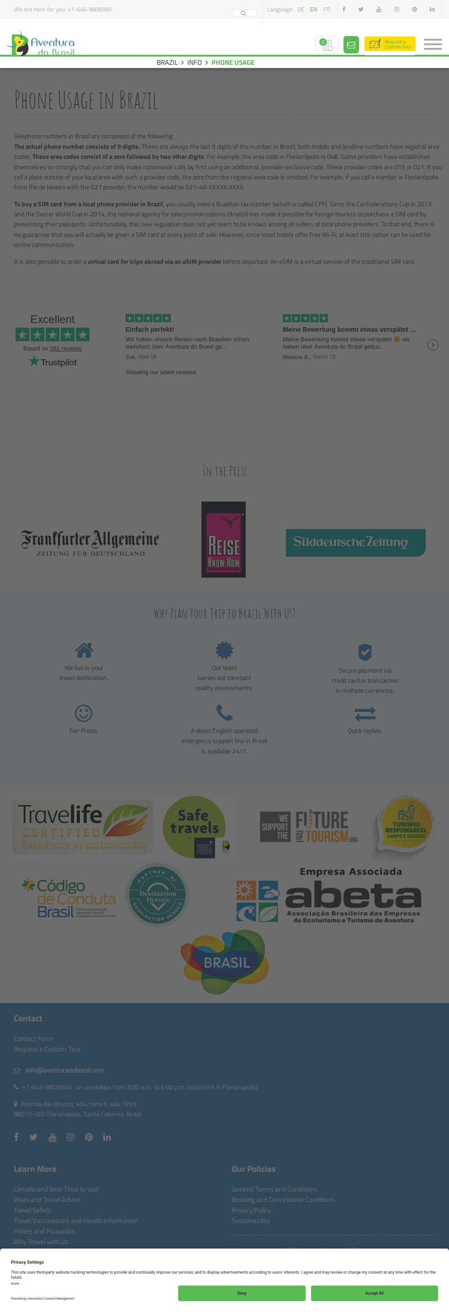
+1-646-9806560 (89, 9)
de (300, 9)
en (313, 9)
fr (326, 9)
